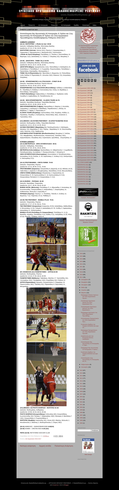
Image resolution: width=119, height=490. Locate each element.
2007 (81, 394)
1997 (81, 415)
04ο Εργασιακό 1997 (84, 95)
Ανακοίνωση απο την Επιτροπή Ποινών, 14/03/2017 (87, 337)
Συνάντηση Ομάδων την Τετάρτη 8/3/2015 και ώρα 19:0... (89, 353)
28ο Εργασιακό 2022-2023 (85, 153)
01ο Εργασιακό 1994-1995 (85, 88)
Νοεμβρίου (84, 282)
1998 (81, 412)
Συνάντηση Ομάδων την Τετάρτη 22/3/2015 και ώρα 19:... (89, 326)
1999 (81, 410)
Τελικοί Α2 (54, 25)
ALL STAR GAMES (83, 162)
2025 (81, 256)
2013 (81, 378)
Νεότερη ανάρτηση (28, 446)
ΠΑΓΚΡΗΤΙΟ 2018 (83, 179)
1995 (81, 420)
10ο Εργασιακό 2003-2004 (85, 109)
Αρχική (22, 25)
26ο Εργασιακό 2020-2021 (85, 148)
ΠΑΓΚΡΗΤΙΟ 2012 (83, 165)
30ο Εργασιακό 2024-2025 (85, 157)
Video (94, 25)
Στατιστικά (85, 25)
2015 (81, 373)
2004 (81, 396)
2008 (81, 391)
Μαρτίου (84, 292)
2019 (81, 272)
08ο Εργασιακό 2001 (84, 105)
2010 (81, 386)
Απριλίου (84, 290)
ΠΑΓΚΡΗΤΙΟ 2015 (83, 172)
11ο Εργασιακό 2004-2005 (85, 112)
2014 (81, 375)
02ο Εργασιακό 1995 (84, 90)
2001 (81, 404)
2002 (81, 402)
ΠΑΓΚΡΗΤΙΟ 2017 (83, 177)
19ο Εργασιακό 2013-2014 (85, 131)
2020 (81, 269)
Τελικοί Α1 (31, 25)
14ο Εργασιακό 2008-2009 (85, 119)
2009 (81, 389)
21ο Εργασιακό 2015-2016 (85, 136)
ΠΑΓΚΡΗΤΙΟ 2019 (83, 181)
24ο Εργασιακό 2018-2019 (85, 143)
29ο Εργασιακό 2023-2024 (85, 155)
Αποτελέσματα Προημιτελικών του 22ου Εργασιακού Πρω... (90, 320)
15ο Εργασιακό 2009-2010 (85, 121)
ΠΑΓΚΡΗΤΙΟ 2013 (83, 167)
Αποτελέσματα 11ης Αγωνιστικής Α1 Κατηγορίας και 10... (90, 359)
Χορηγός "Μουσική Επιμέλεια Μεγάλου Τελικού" (88, 220)
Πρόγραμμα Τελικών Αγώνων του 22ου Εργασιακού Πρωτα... (89, 296)
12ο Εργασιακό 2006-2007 (85, 114)
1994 (81, 423)
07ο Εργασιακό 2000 (84, 102)
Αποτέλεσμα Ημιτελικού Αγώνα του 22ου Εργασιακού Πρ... (88, 302)
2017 (81, 277)
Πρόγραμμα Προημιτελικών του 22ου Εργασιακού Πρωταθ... (89, 331)
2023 (81, 261)
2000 (81, 407)
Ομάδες (76, 25)
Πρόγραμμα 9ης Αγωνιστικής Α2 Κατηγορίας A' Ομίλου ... (90, 348)
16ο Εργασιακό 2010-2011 (85, 124)
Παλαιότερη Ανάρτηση (64, 446)
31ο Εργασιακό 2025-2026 (85, 160)
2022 (81, 264)
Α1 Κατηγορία (43, 25)
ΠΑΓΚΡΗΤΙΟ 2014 (83, 169)
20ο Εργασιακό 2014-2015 (85, 133)
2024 (81, 259)
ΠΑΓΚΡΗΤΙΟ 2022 (83, 184)
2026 (81, 253)
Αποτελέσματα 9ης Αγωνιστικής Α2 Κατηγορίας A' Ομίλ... (90, 343)
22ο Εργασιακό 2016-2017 (33, 439)
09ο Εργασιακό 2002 (84, 107)
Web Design (88, 454)
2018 (81, 274)
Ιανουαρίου (84, 367)
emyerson (56, 485)
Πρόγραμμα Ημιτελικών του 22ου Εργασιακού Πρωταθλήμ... (89, 314)
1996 (81, 417)
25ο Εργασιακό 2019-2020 (85, 145)
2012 (81, 381)
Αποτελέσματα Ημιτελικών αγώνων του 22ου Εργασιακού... (88, 308)
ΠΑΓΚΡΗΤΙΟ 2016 (83, 174)
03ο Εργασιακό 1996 (84, 93)
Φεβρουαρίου (85, 364)
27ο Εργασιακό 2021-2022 (85, 150)
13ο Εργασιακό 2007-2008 (85, 117)
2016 (81, 370)
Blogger (66, 485)
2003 (81, 399)
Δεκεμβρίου (85, 279)
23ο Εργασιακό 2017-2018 (85, 141)
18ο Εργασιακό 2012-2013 (85, 129)
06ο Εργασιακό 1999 (84, 100)
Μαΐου (83, 287)
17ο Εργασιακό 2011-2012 (85, 126)
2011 (81, 383)
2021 (81, 266)
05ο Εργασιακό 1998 (84, 97)
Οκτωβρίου (84, 285)
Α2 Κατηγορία (65, 25)
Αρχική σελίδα (45, 446)
